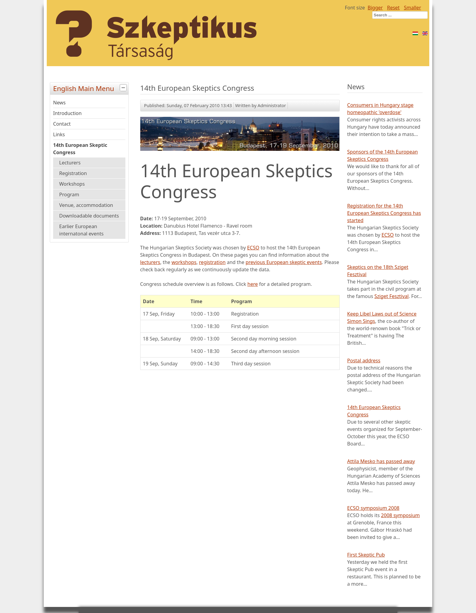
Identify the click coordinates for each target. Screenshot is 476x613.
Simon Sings (361, 321)
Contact (62, 123)
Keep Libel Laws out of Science (381, 313)
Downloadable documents (89, 215)
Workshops (72, 184)
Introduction (67, 113)
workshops (184, 262)
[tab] (124, 88)
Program (69, 194)
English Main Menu (90, 88)
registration (212, 262)
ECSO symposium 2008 (373, 508)
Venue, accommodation (86, 205)
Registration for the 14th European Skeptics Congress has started (384, 213)
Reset (393, 7)
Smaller (412, 7)
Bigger (375, 7)
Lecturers (69, 162)
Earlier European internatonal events (81, 230)
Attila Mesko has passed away (381, 461)
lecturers (150, 262)
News (59, 102)
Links (59, 134)
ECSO (253, 247)
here (252, 284)
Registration (73, 173)
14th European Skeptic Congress (80, 149)
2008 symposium (400, 515)
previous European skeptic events (284, 262)
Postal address (363, 360)
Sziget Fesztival (391, 296)
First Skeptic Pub (366, 554)
